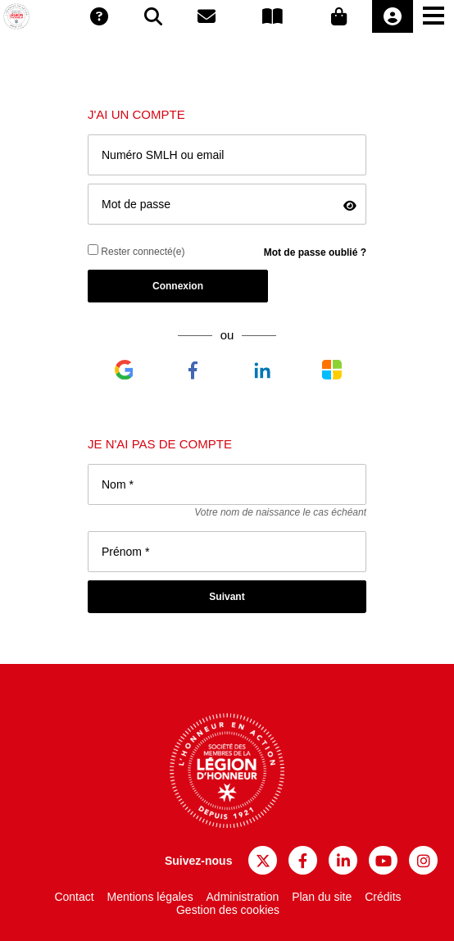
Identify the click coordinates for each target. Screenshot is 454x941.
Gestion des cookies (227, 909)
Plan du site (322, 896)
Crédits (383, 896)
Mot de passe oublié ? (315, 252)
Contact (73, 896)
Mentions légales (150, 896)
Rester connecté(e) (136, 250)
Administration (243, 896)
